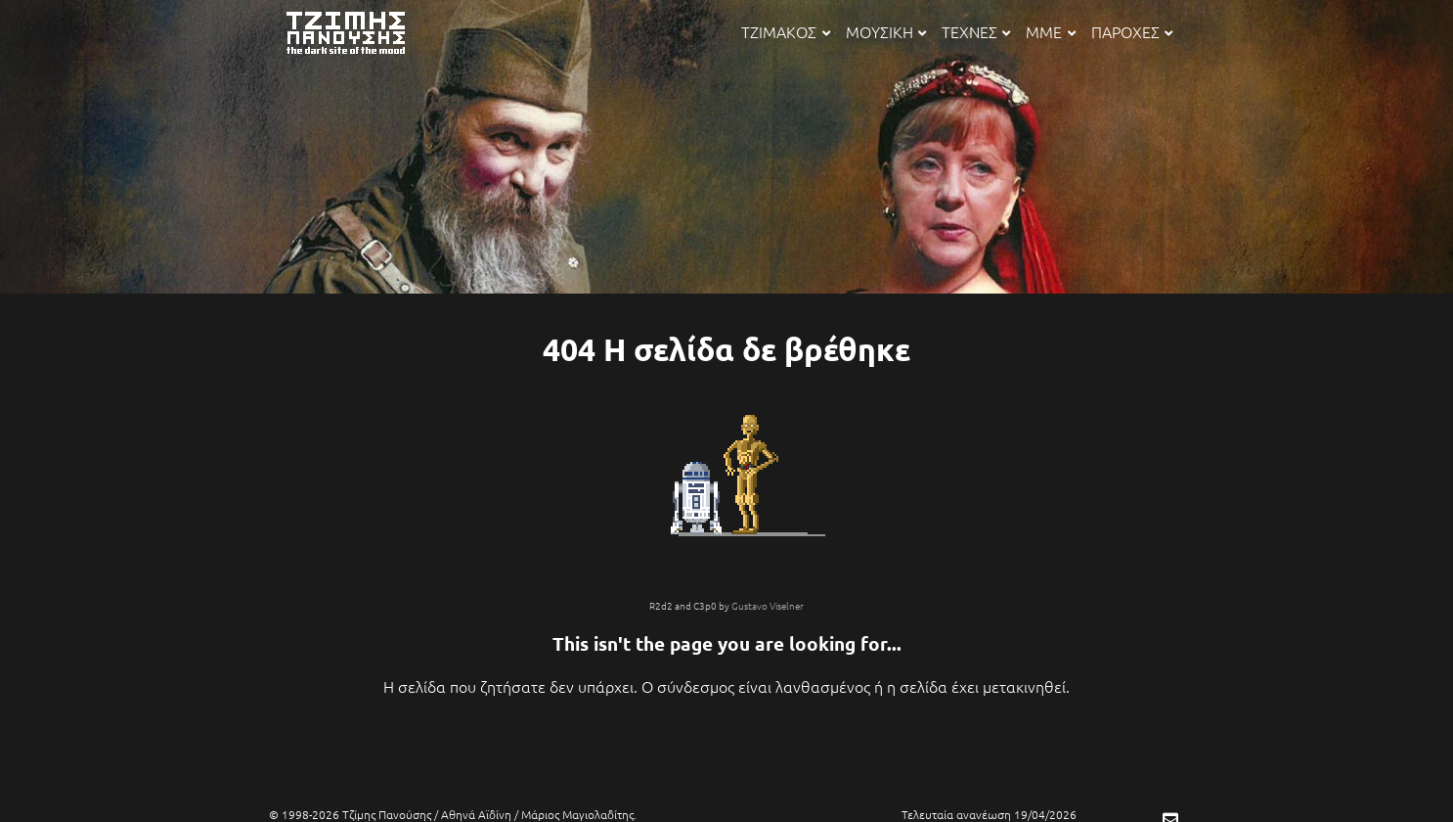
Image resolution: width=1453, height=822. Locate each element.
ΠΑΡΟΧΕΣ (1131, 31)
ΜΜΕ (1050, 31)
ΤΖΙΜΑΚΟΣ (785, 31)
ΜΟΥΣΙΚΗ (886, 31)
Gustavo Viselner (767, 605)
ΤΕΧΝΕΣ (976, 31)
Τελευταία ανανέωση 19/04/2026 (989, 814)
